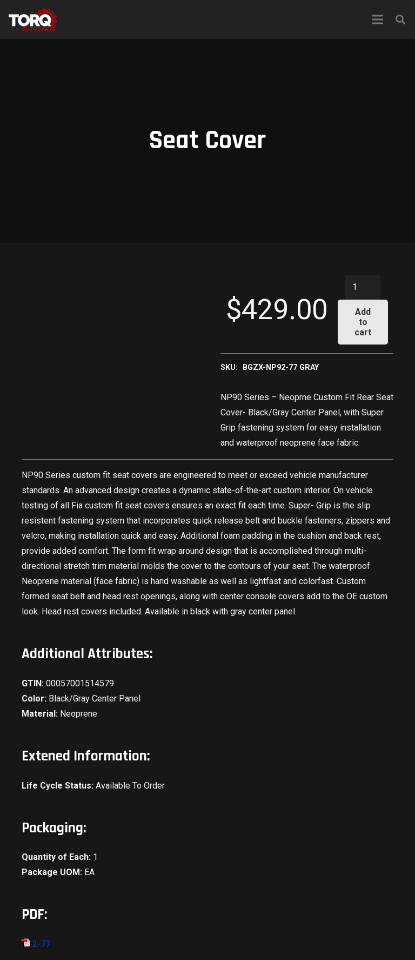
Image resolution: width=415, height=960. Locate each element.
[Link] (33, 19)
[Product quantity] (363, 287)
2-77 (36, 944)
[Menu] (377, 19)
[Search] (400, 20)
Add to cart (362, 322)
